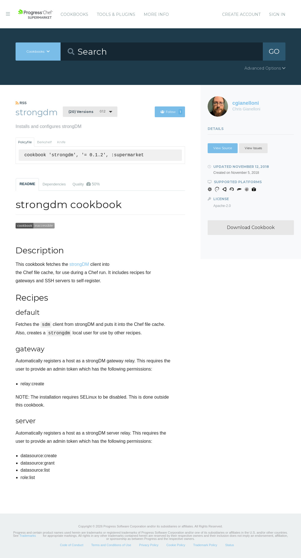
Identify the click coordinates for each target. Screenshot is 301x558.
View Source (222, 148)
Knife (61, 142)
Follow (171, 111)
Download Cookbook (251, 227)
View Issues (253, 148)
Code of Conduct (71, 545)
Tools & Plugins (116, 14)
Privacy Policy (148, 545)
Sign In (277, 14)
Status (229, 545)
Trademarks (27, 535)
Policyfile (25, 142)
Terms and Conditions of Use (111, 545)
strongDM (79, 264)
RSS (21, 103)
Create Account (241, 14)
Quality (86, 184)
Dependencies (54, 184)
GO (274, 51)
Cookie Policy (175, 545)
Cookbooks (74, 14)
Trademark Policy (205, 545)
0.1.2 (87, 111)
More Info (156, 14)
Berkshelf (44, 142)
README (27, 184)
